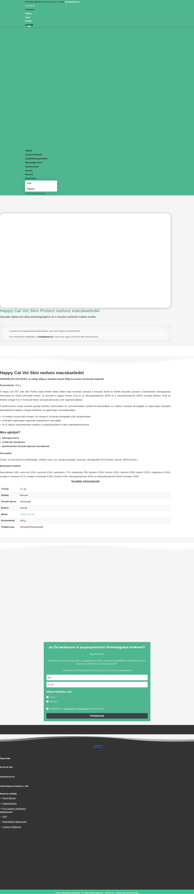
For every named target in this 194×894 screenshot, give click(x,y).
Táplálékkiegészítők (36, 158)
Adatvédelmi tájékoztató (14, 822)
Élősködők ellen (34, 162)
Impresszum (6, 812)
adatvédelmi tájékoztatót (76, 708)
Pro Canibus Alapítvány (14, 808)
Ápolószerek (32, 166)
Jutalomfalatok (33, 154)
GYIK (29, 183)
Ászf (5, 816)
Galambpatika (10, 803)
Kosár (27, 17)
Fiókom (28, 13)
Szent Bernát (9, 798)
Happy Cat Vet (27, 514)
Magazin (31, 189)
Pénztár (28, 21)
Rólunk (29, 174)
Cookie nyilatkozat (12, 827)
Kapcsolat (30, 178)
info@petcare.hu (45, 337)
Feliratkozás (97, 715)
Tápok (28, 150)
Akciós (28, 170)
